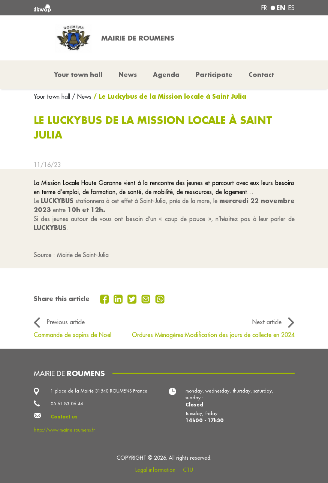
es (291, 8)
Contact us (64, 417)
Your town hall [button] (78, 74)
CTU (188, 469)
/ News (81, 96)
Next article (267, 322)
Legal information (155, 469)
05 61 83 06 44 (67, 403)
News (127, 74)
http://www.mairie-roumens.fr (64, 430)
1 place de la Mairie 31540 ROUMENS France (99, 391)
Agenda (166, 74)
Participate (214, 74)
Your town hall (53, 96)
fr (264, 8)
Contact (261, 74)
